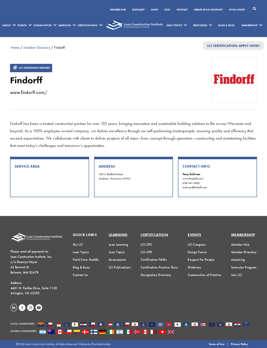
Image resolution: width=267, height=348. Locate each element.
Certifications (87, 25)
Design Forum (197, 252)
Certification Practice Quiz (159, 267)
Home (15, 47)
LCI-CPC (146, 244)
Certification (154, 234)
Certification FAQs (154, 259)
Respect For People (201, 259)
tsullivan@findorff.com (195, 187)
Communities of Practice (204, 275)
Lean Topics (174, 25)
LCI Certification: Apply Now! (233, 45)
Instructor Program (244, 267)
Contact (182, 9)
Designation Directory (156, 275)
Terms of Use (216, 344)
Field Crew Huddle (86, 259)
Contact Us (80, 275)
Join (167, 9)
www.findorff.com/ (28, 92)
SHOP (154, 9)
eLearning (238, 259)
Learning (64, 25)
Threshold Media (101, 344)
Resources (200, 25)
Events (22, 25)
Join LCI (236, 275)
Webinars (194, 267)
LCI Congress (197, 244)
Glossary (138, 9)
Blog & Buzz (226, 25)
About (6, 25)
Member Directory (36, 47)
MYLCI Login (237, 9)
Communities (42, 25)
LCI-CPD (146, 252)
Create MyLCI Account (208, 9)
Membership (250, 25)
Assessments (117, 259)
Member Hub (118, 9)
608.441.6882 (191, 183)
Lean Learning (118, 244)
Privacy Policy (239, 344)
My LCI (78, 244)
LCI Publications (120, 267)
